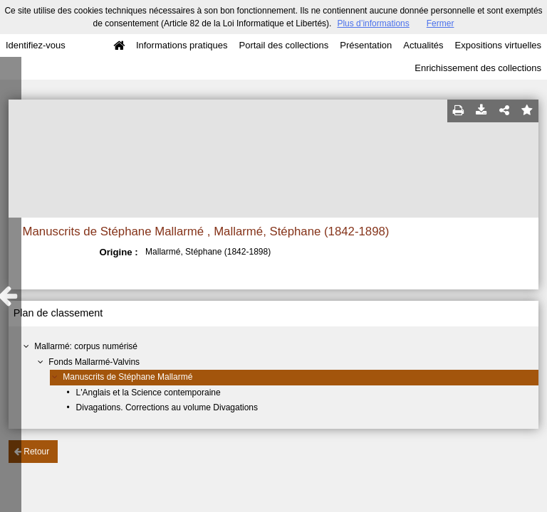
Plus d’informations (373, 23)
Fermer (440, 23)
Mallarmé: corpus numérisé (85, 346)
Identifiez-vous (36, 45)
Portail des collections (284, 45)
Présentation (366, 45)
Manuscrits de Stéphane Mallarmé (127, 377)
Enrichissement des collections (478, 68)
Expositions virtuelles (498, 45)
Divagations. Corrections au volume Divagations (167, 407)
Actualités (423, 45)
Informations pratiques (182, 45)
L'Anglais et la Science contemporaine (148, 393)
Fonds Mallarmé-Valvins (94, 362)
